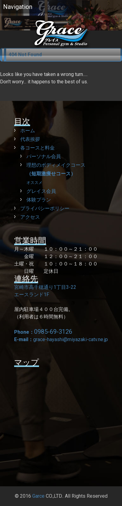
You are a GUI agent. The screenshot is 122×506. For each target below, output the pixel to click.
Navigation (17, 6)
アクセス (30, 217)
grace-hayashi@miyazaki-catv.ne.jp (70, 339)
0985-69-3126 (53, 331)
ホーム (27, 130)
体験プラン (38, 200)
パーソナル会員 (43, 156)
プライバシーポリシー (44, 208)
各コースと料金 (37, 148)
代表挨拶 (30, 139)
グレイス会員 (41, 191)
